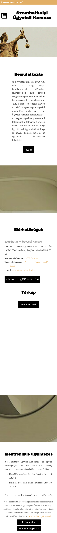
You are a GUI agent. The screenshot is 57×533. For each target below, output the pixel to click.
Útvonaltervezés (29, 304)
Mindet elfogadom (29, 528)
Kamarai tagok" (41, 262)
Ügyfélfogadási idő (28, 279)
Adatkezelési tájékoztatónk (39, 516)
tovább (28, 149)
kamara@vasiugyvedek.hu (23, 270)
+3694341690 (32, 258)
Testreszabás (29, 522)
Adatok (10, 279)
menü (12, 266)
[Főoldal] (31, 16)
